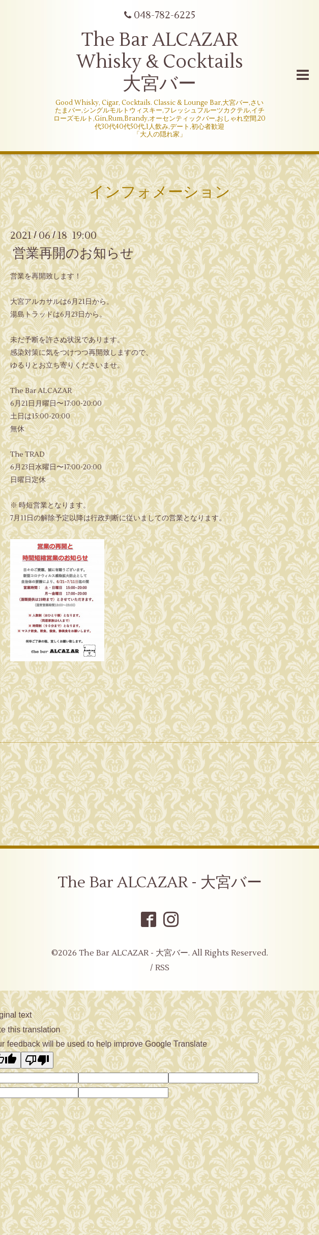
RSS (162, 968)
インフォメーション (159, 192)
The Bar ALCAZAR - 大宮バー (159, 882)
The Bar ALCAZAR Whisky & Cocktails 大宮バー (159, 62)
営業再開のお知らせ (73, 253)
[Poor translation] (37, 1060)
